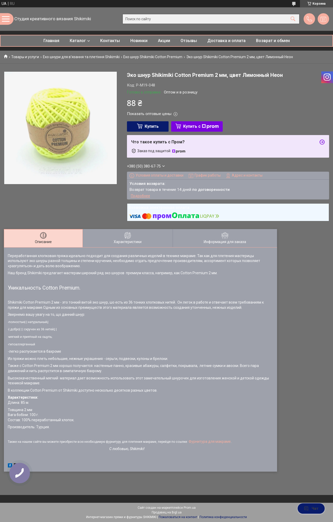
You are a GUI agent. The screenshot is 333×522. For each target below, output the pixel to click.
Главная (51, 40)
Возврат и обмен (273, 40)
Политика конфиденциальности (223, 517)
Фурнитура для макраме (210, 441)
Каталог (78, 40)
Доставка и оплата (226, 40)
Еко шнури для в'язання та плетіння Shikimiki (81, 57)
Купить (152, 126)
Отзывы (189, 40)
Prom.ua (190, 508)
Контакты (110, 40)
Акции (164, 40)
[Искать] (293, 19)
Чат (311, 508)
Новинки (139, 40)
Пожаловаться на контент (178, 517)
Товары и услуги (25, 57)
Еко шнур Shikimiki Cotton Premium (152, 57)
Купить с (201, 126)
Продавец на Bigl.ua (167, 512)
